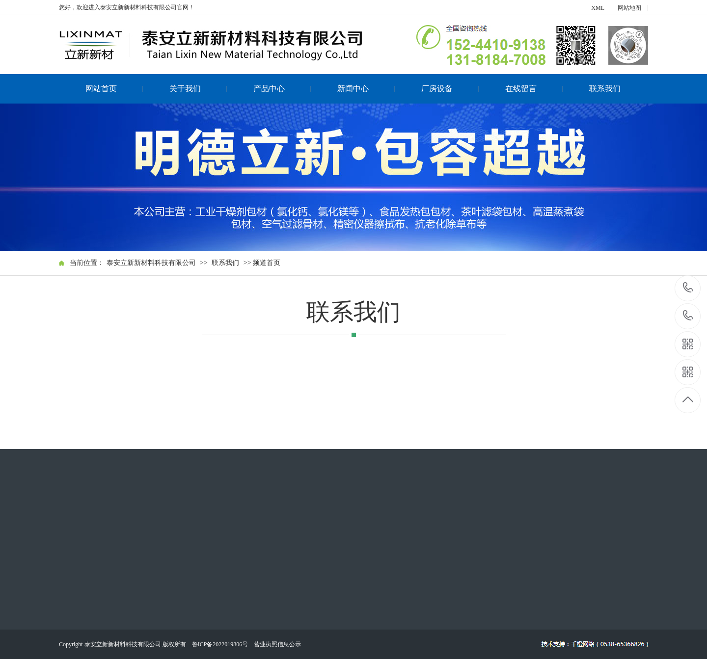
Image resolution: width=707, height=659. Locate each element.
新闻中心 (366, 88)
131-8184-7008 (688, 316)
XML (597, 7)
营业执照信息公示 (277, 644)
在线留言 (534, 88)
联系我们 (605, 88)
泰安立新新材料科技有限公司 (151, 262)
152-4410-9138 (688, 288)
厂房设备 (450, 88)
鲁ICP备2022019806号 (220, 644)
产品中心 (282, 88)
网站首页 (114, 88)
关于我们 (198, 88)
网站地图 (629, 7)
